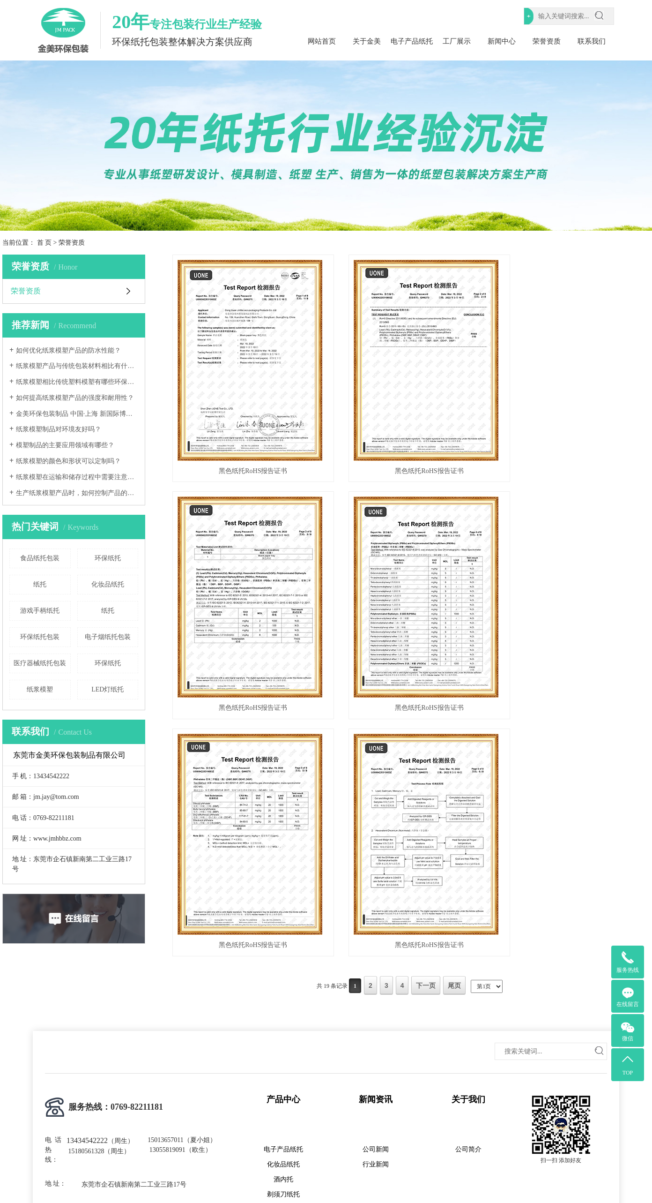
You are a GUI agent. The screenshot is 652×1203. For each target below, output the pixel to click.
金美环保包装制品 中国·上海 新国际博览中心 (77, 413)
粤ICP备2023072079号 (298, 1175)
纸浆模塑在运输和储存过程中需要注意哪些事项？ (77, 477)
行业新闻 (376, 1098)
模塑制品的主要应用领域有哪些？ (65, 445)
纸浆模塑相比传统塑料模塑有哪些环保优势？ (77, 381)
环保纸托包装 (39, 636)
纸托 (39, 584)
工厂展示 (457, 41)
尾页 (454, 732)
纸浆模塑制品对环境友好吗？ (58, 429)
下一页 (426, 732)
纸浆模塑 (40, 689)
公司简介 (468, 1083)
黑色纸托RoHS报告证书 (247, 462)
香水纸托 (283, 1143)
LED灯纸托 (107, 689)
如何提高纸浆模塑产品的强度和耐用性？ (75, 397)
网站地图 (521, 1175)
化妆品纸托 (107, 584)
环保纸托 (108, 558)
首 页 (44, 242)
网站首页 (322, 41)
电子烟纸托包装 (108, 636)
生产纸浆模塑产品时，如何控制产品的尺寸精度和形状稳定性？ (77, 492)
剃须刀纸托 (283, 1128)
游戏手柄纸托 (39, 610)
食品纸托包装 (39, 558)
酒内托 (283, 1113)
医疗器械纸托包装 (40, 663)
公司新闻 (376, 1083)
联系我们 (592, 41)
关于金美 (367, 41)
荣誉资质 (547, 41)
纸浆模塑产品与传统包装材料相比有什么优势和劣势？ (77, 365)
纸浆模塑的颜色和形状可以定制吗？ (68, 461)
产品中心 (283, 1033)
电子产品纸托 (412, 41)
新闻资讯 (376, 1033)
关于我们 (468, 1033)
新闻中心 (502, 41)
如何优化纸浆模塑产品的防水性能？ (68, 350)
